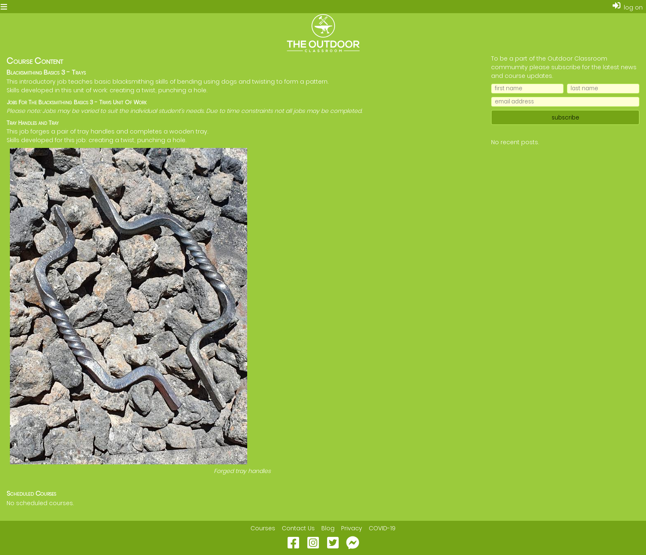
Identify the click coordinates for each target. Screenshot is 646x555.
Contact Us (298, 528)
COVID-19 (382, 528)
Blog (328, 528)
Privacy (351, 528)
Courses (262, 528)
